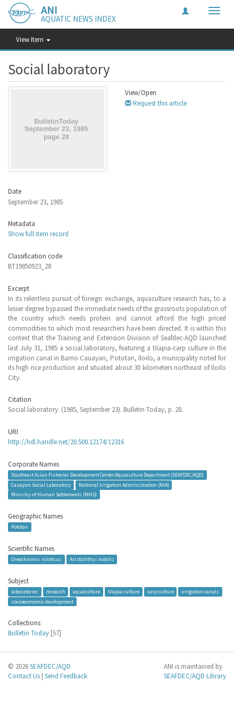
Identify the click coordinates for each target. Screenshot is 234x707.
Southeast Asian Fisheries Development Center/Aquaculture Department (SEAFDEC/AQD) (107, 474)
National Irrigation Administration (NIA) (124, 484)
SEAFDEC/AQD (50, 666)
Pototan (19, 526)
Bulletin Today (28, 632)
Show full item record (38, 233)
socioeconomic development (42, 601)
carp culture (160, 591)
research (55, 591)
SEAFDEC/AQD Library (195, 675)
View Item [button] (33, 39)
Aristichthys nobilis (92, 559)
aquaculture (86, 591)
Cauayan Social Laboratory (41, 484)
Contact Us (24, 675)
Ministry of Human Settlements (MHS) (54, 494)
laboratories (24, 591)
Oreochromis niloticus (36, 559)
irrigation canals (200, 591)
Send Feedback (66, 675)
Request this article (156, 103)
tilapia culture (123, 591)
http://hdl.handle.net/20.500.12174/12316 (66, 441)
